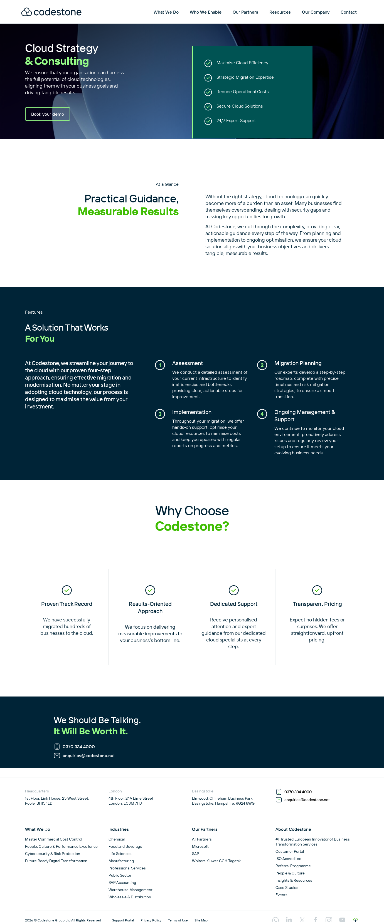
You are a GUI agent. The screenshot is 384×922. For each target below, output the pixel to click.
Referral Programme (293, 865)
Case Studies (286, 887)
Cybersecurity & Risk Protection (52, 853)
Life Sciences (120, 853)
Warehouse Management (130, 889)
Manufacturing (121, 860)
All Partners (202, 839)
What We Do (166, 12)
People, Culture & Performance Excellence (61, 846)
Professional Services (127, 868)
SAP (195, 853)
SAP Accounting (122, 882)
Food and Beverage (125, 846)
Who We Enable (205, 12)
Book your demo (47, 114)
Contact (349, 12)
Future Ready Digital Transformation (56, 860)
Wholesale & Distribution (130, 896)
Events (281, 894)
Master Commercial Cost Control (53, 839)
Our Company (315, 12)
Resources (280, 12)
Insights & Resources (293, 880)
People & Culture (290, 873)
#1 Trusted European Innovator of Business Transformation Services (312, 842)
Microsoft (200, 846)
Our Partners (245, 12)
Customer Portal (289, 851)
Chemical (117, 839)
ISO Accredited (288, 858)
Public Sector (120, 875)
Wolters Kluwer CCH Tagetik (216, 860)
